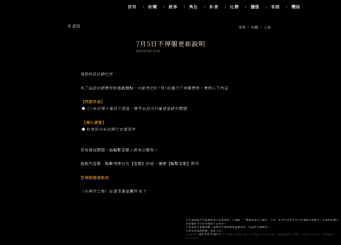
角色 (193, 7)
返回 (76, 26)
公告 (267, 27)
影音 (213, 7)
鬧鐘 (295, 7)
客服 (275, 7)
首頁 (132, 7)
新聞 (152, 7)
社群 (234, 7)
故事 (172, 7)
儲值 (254, 7)
